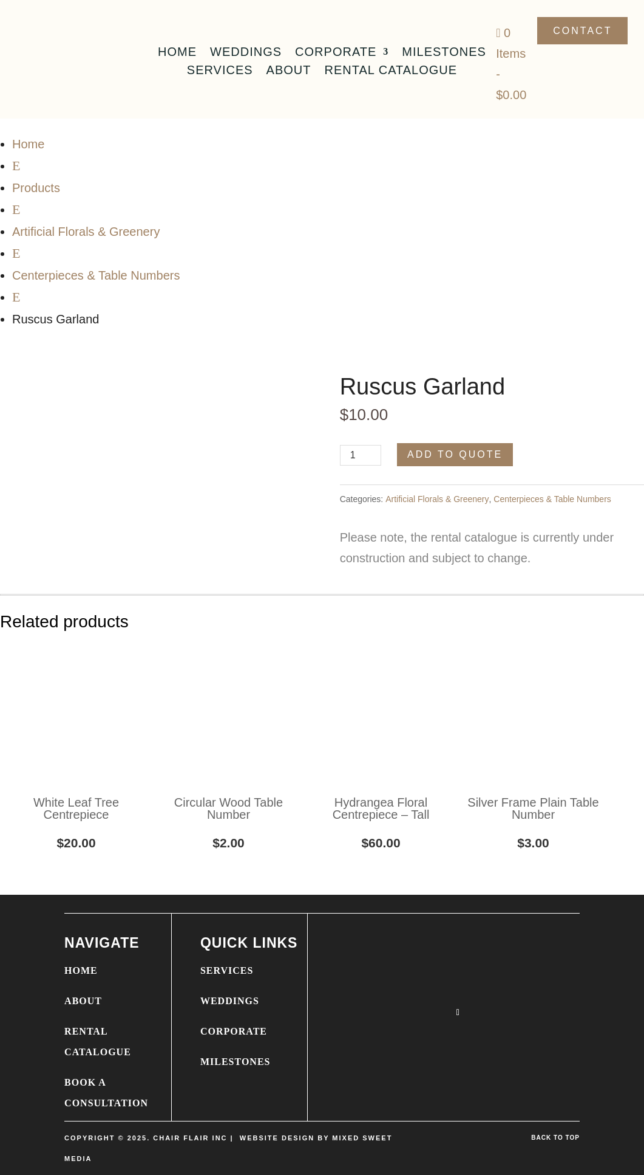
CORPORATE (233, 1031)
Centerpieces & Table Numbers (96, 275)
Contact (582, 31)
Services (220, 71)
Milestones (444, 52)
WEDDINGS (229, 1001)
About (288, 71)
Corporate (335, 52)
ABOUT (83, 1001)
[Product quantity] (361, 455)
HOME (81, 970)
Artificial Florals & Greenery (86, 231)
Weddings (246, 52)
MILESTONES (235, 1061)
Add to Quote (455, 454)
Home (177, 52)
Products (36, 188)
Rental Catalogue (391, 71)
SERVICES (226, 970)
